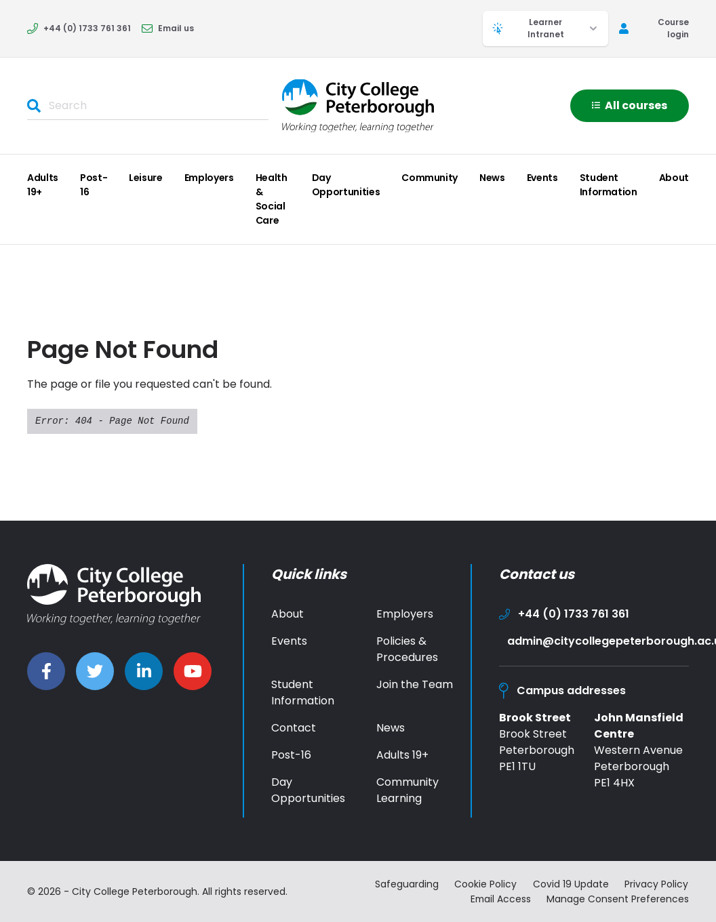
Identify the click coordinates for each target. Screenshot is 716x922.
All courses (629, 105)
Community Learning (407, 790)
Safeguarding (406, 884)
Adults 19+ (42, 185)
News (492, 177)
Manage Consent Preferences (617, 898)
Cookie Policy (485, 884)
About (674, 177)
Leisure (146, 177)
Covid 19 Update (571, 884)
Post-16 (93, 185)
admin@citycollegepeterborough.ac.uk (598, 641)
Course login (654, 28)
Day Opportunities (346, 185)
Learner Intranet (545, 28)
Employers (209, 177)
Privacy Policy (657, 884)
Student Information (608, 185)
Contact (293, 728)
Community (429, 177)
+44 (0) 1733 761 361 (79, 28)
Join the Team (414, 684)
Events (542, 177)
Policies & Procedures (407, 649)
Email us (168, 28)
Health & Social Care (271, 199)
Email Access (499, 898)
